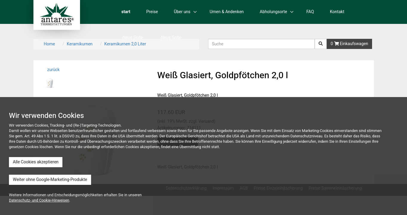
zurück (53, 70)
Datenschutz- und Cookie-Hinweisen (39, 200)
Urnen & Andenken (227, 12)
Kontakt (337, 12)
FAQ (310, 12)
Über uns (182, 12)
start (126, 12)
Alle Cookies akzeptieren (36, 162)
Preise (152, 12)
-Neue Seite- (133, 37)
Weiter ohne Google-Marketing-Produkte (50, 179)
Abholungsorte (273, 12)
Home (49, 44)
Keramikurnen (80, 44)
